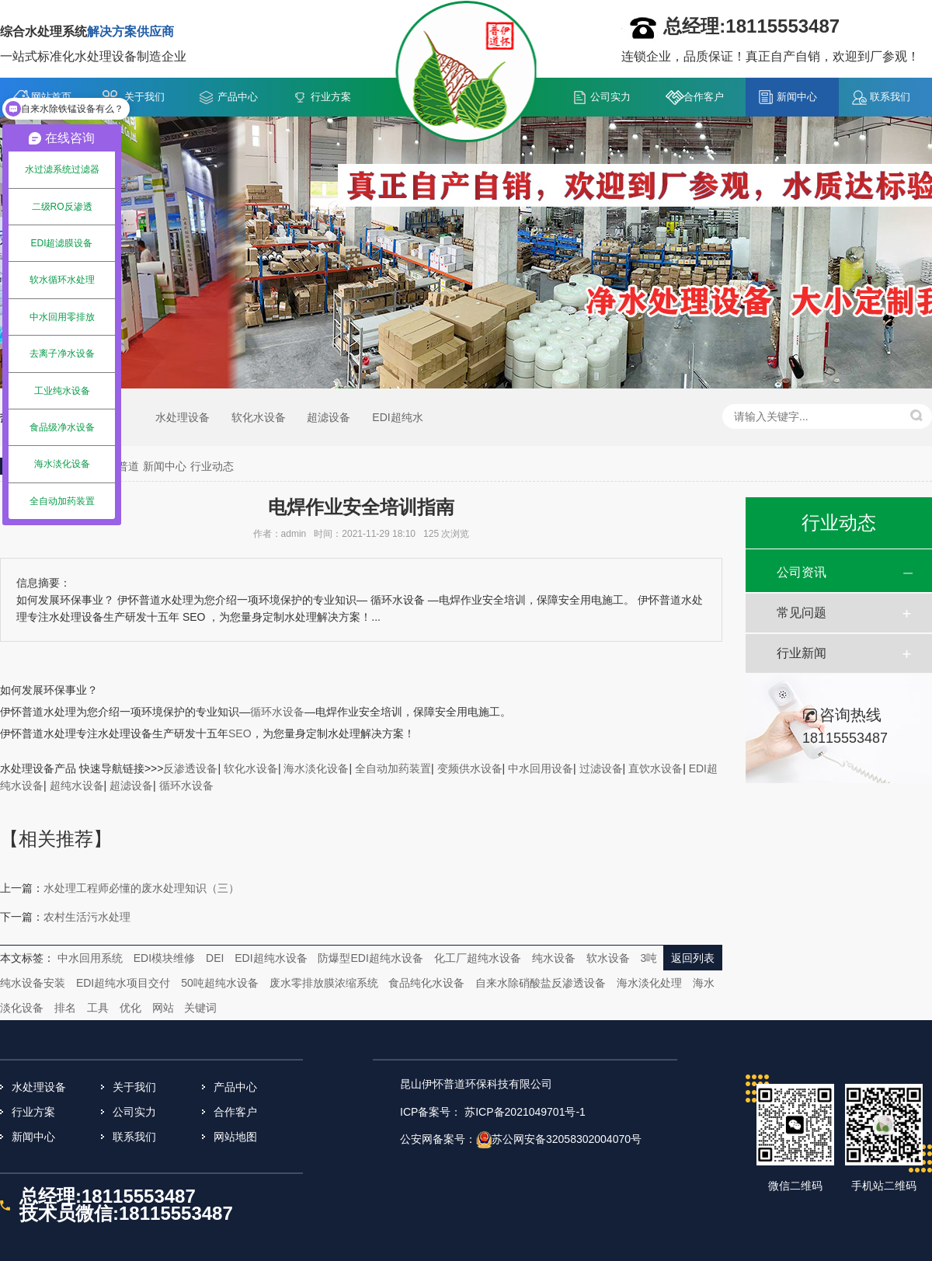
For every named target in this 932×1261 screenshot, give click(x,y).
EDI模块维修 (164, 958)
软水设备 (608, 958)
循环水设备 (186, 785)
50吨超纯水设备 (220, 983)
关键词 (200, 1007)
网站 (163, 1007)
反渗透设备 (190, 768)
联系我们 (890, 97)
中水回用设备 (540, 768)
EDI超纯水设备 (271, 958)
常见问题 (801, 612)
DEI (215, 958)
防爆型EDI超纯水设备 (370, 958)
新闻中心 (797, 97)
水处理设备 (182, 417)
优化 (130, 1007)
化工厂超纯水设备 (477, 958)
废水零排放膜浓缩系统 (324, 983)
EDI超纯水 (397, 417)
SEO (240, 733)
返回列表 (693, 958)
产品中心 (237, 97)
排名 (65, 1007)
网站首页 (51, 97)
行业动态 (212, 466)
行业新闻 (801, 653)
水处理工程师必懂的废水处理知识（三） (141, 888)
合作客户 (703, 97)
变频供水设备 (470, 768)
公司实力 (610, 97)
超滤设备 (328, 417)
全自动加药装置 (393, 768)
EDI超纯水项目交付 (123, 983)
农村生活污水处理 (86, 917)
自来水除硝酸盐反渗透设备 (540, 983)
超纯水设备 (77, 785)
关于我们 (144, 97)
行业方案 (331, 97)
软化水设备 (258, 417)
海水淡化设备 (316, 768)
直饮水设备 (655, 768)
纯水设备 (554, 958)
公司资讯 (801, 572)
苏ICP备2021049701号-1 (525, 1112)
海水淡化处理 (649, 983)
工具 (98, 1007)
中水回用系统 (90, 958)
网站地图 (235, 1136)
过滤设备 (601, 768)
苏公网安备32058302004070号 (567, 1139)
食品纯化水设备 (426, 983)
